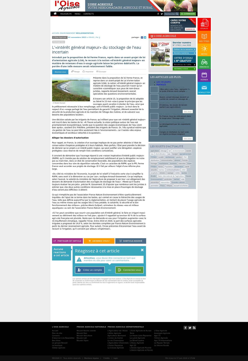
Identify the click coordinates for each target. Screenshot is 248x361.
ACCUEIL (55, 33)
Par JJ (98, 37)
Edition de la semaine (183, 49)
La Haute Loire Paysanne (140, 336)
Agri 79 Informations (163, 341)
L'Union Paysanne (115, 345)
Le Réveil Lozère (137, 341)
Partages (161, 85)
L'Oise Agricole (59, 37)
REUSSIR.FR (65, 14)
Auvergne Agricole (162, 333)
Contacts (56, 336)
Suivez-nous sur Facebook (185, 328)
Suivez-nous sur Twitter (190, 328)
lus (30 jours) (163, 82)
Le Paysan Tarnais (162, 343)
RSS (194, 328)
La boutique (57, 345)
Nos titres (56, 341)
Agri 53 (133, 345)
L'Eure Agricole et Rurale (140, 331)
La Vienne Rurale (161, 345)
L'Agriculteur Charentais (118, 343)
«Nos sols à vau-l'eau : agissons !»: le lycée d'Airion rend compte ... (175, 90)
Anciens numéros (181, 53)
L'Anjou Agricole (137, 343)
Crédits (106, 358)
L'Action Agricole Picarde (140, 348)
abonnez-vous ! (99, 241)
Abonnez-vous (60, 72)
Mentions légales (91, 358)
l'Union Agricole (161, 338)
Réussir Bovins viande (86, 331)
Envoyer (101, 72)
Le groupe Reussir (60, 343)
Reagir (75, 72)
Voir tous (188, 111)
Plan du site (57, 333)
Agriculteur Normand (117, 336)
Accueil (55, 331)
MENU (77, 14)
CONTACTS (89, 14)
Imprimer (88, 72)
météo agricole (58, 348)
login (116, 358)
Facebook (142, 37)
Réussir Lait (82, 338)
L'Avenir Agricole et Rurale (141, 350)
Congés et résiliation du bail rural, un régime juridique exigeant (174, 133)
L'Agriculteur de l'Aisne (118, 331)
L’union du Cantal (115, 338)
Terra (132, 333)
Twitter (145, 37)
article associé (130, 241)
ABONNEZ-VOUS (181, 69)
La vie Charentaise (116, 341)
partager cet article (67, 241)
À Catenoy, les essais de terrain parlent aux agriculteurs (173, 106)
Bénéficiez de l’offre (184, 60)
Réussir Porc (82, 333)
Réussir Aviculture (84, 336)
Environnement (67, 33)
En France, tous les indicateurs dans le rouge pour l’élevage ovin (175, 117)
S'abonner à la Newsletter (63, 338)
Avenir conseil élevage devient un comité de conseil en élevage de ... (175, 98)
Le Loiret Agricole (137, 338)
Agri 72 (157, 336)
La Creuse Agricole (116, 348)
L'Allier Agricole (114, 333)
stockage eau (58, 42)
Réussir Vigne (83, 341)
